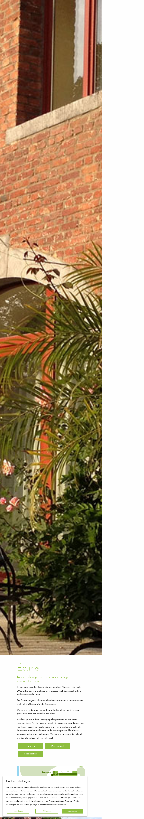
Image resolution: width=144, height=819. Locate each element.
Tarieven (30, 746)
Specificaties (30, 754)
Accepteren (72, 811)
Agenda (114, 62)
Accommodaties (118, 18)
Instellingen (18, 811)
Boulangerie (121, 29)
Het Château (122, 23)
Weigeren (46, 811)
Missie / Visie (122, 40)
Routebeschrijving (124, 43)
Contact (114, 67)
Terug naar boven (123, 815)
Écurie (118, 26)
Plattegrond (57, 746)
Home (113, 48)
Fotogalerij (115, 52)
